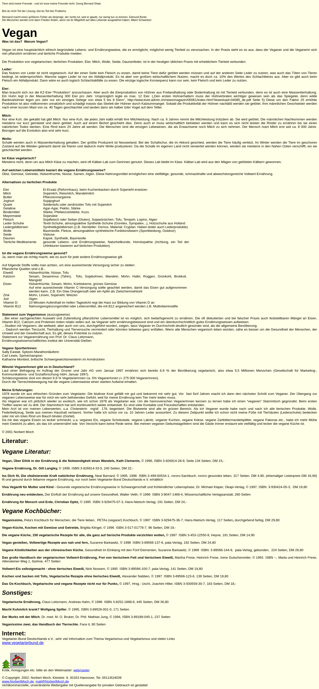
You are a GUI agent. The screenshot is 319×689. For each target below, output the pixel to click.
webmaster (81, 670)
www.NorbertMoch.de (18, 681)
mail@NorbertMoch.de (52, 681)
